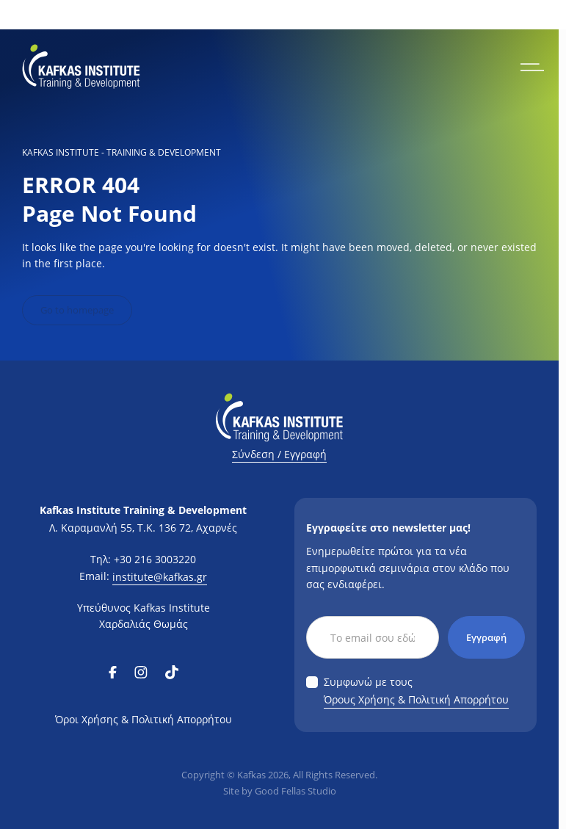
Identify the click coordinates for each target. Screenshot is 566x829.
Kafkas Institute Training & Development (143, 510)
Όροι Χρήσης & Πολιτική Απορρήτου (143, 719)
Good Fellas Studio (295, 790)
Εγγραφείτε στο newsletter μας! (388, 528)
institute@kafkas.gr (159, 577)
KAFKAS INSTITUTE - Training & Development (121, 153)
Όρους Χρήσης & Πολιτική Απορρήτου (416, 699)
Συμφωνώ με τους (416, 691)
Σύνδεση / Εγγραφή (279, 454)
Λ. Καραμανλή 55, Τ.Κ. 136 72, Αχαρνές (143, 528)
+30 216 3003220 (155, 559)
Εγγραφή (486, 637)
